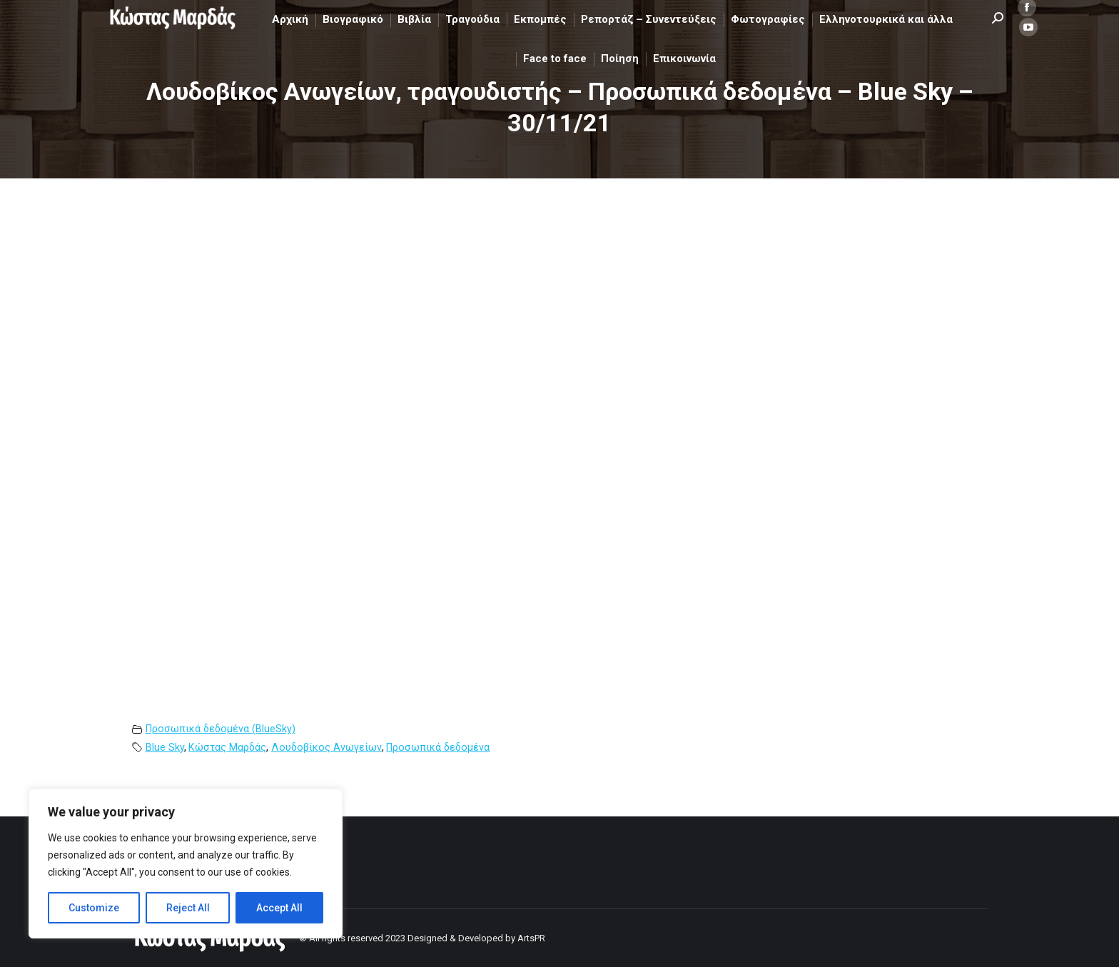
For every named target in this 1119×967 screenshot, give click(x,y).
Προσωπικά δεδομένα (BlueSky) (220, 729)
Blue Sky (165, 747)
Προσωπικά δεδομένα (438, 747)
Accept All (279, 907)
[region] (186, 863)
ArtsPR (531, 938)
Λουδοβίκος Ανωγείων (326, 747)
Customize (94, 907)
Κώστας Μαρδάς (227, 747)
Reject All (188, 907)
